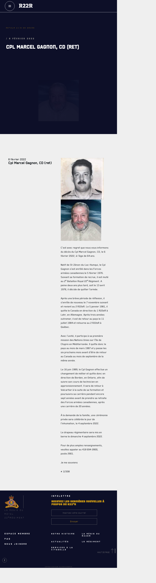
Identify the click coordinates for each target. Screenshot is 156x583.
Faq (8, 539)
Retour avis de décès (20, 28)
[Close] (152, 508)
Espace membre (17, 533)
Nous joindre (16, 544)
